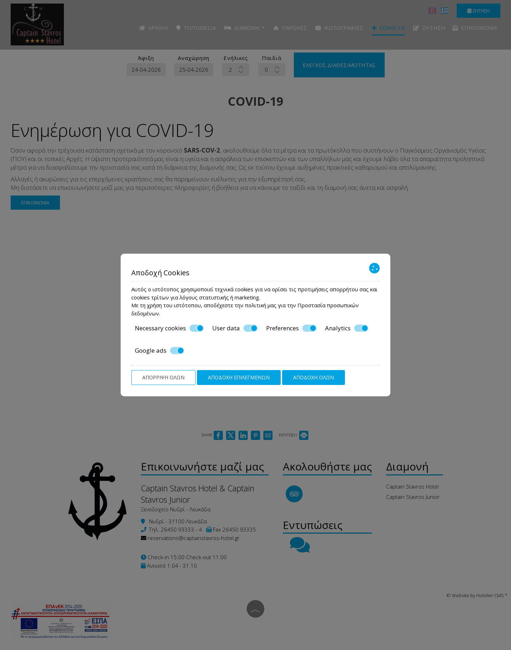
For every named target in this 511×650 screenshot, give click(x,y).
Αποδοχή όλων (313, 377)
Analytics (346, 328)
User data (235, 328)
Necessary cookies (169, 328)
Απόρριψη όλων (163, 377)
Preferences (291, 328)
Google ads (159, 350)
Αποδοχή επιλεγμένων (239, 377)
